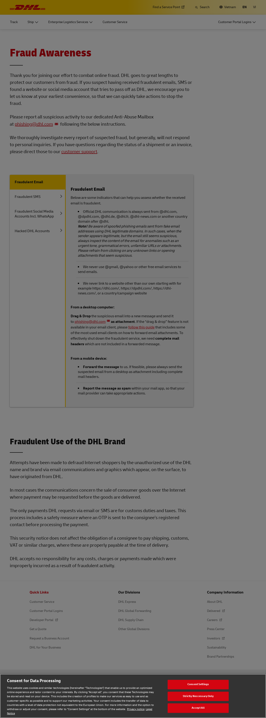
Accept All (198, 708)
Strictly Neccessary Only (198, 696)
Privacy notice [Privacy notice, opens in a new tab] (136, 709)
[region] (133, 696)
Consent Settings (198, 684)
